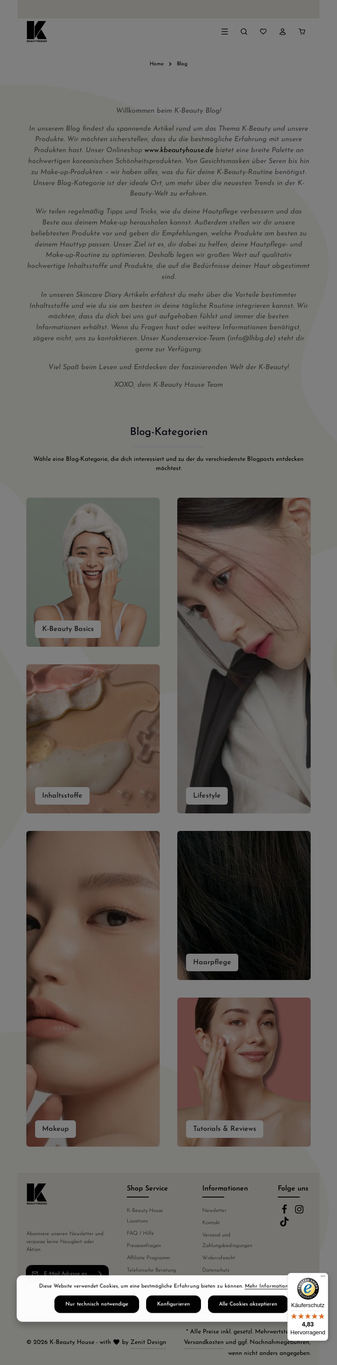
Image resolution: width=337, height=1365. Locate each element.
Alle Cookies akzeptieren (248, 1320)
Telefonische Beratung (151, 1270)
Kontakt (211, 1223)
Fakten (134, 1282)
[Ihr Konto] (282, 31)
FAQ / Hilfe (140, 1233)
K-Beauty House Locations (145, 1216)
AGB (207, 1282)
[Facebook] (285, 1212)
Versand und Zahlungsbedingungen (227, 1240)
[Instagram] (299, 1212)
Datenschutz (215, 1270)
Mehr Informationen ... (271, 1302)
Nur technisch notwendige (96, 1320)
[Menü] (224, 31)
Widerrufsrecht (218, 1258)
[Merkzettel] (263, 31)
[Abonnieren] (100, 1274)
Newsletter (214, 1210)
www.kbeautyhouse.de (178, 150)
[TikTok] (284, 1225)
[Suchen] (244, 31)
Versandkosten (204, 1342)
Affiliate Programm (148, 1258)
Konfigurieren (173, 1320)
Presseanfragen (144, 1245)
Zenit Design (148, 1342)
